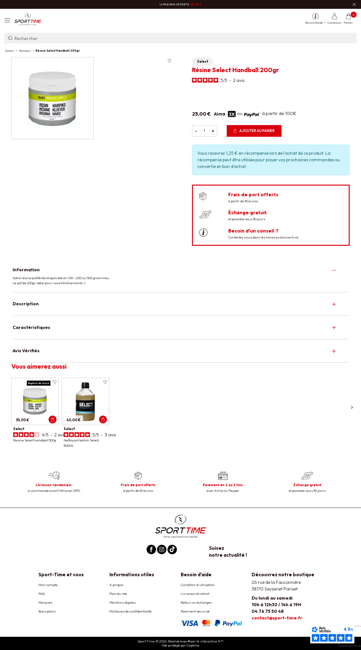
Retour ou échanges (196, 602)
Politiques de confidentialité (130, 611)
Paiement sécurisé (195, 611)
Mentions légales (122, 602)
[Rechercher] (180, 38)
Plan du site (118, 593)
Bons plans (46, 611)
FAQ (41, 593)
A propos (116, 585)
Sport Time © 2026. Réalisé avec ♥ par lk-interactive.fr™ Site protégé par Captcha (180, 643)
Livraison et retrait (195, 593)
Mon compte (48, 585)
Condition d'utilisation (198, 585)
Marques (45, 602)
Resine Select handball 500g (34, 440)
